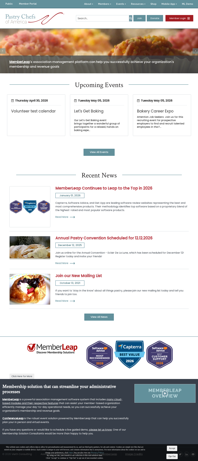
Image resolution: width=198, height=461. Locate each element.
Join (139, 18)
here (71, 452)
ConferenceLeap (13, 418)
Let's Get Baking (88, 111)
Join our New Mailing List (78, 275)
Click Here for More (21, 376)
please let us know (100, 430)
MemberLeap (19, 62)
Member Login (178, 18)
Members (104, 4)
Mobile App (169, 4)
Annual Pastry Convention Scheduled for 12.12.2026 (103, 238)
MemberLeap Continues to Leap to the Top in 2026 (103, 188)
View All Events (99, 152)
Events (121, 4)
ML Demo (187, 4)
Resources (138, 4)
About (88, 4)
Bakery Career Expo (155, 111)
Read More (61, 217)
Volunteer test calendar (33, 111)
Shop (153, 4)
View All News (99, 317)
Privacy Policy (97, 452)
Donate (155, 18)
